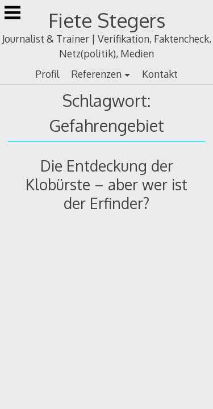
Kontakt (160, 74)
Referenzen (96, 74)
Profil (47, 74)
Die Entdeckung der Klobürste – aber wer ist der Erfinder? (106, 184)
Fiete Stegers (106, 20)
